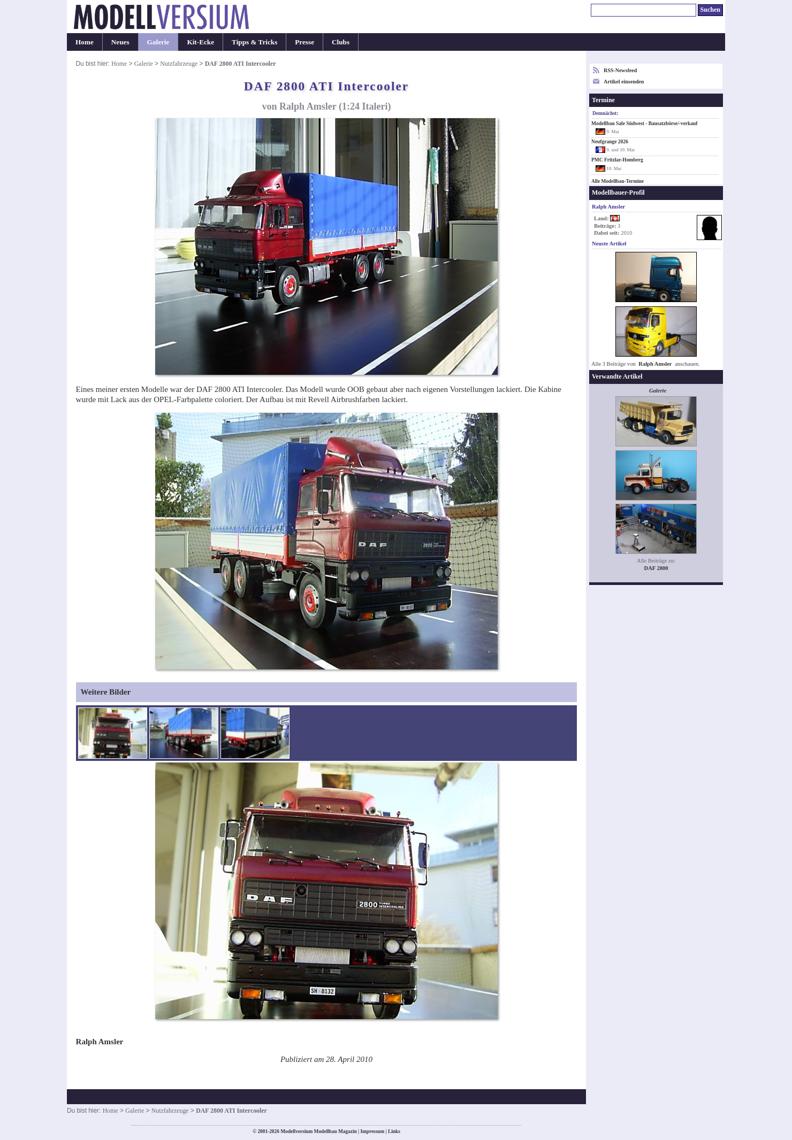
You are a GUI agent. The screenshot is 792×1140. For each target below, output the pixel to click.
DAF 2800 (656, 568)
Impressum (372, 1131)
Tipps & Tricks (254, 42)
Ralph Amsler (655, 364)
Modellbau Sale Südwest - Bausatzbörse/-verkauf (644, 123)
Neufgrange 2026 (609, 141)
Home (84, 42)
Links (394, 1131)
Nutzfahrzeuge (178, 63)
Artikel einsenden (624, 81)
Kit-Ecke (200, 42)
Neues (120, 42)
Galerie (158, 42)
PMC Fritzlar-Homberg (617, 160)
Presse (304, 42)
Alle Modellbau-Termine (617, 181)
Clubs (340, 42)
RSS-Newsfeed (620, 70)
